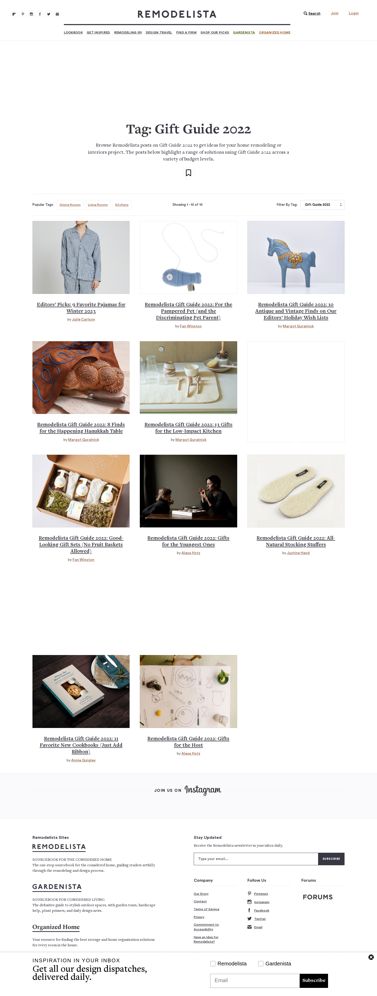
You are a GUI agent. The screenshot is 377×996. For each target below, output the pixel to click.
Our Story (201, 893)
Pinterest (257, 894)
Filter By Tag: (287, 204)
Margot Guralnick (298, 326)
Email (254, 927)
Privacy (199, 917)
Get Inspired (98, 32)
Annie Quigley (83, 760)
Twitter (256, 919)
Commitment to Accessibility (206, 927)
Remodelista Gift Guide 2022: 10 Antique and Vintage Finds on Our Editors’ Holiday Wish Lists (295, 311)
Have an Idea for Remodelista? (206, 939)
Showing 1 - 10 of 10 (188, 204)
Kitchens (122, 204)
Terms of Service (206, 909)
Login (354, 13)
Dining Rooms (70, 204)
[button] (310, 13)
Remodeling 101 (128, 32)
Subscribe (313, 980)
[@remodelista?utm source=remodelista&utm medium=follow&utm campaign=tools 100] (14, 14)
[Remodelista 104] (48, 14)
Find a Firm (186, 32)
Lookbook (73, 32)
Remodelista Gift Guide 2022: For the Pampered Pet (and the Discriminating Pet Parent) (188, 311)
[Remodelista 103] (40, 14)
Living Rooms (98, 204)
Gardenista (244, 32)
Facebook (258, 911)
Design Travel (159, 32)
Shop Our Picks (215, 32)
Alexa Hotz (190, 553)
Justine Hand (298, 553)
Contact (200, 901)
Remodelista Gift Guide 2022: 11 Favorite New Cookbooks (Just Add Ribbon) (81, 745)
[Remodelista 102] (31, 14)
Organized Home (274, 32)
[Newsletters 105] (57, 14)
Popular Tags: (43, 204)
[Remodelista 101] (22, 14)
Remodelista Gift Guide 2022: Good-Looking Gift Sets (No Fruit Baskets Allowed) (81, 545)
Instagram (258, 902)
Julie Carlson (83, 319)
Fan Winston (191, 326)
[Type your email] (256, 859)
